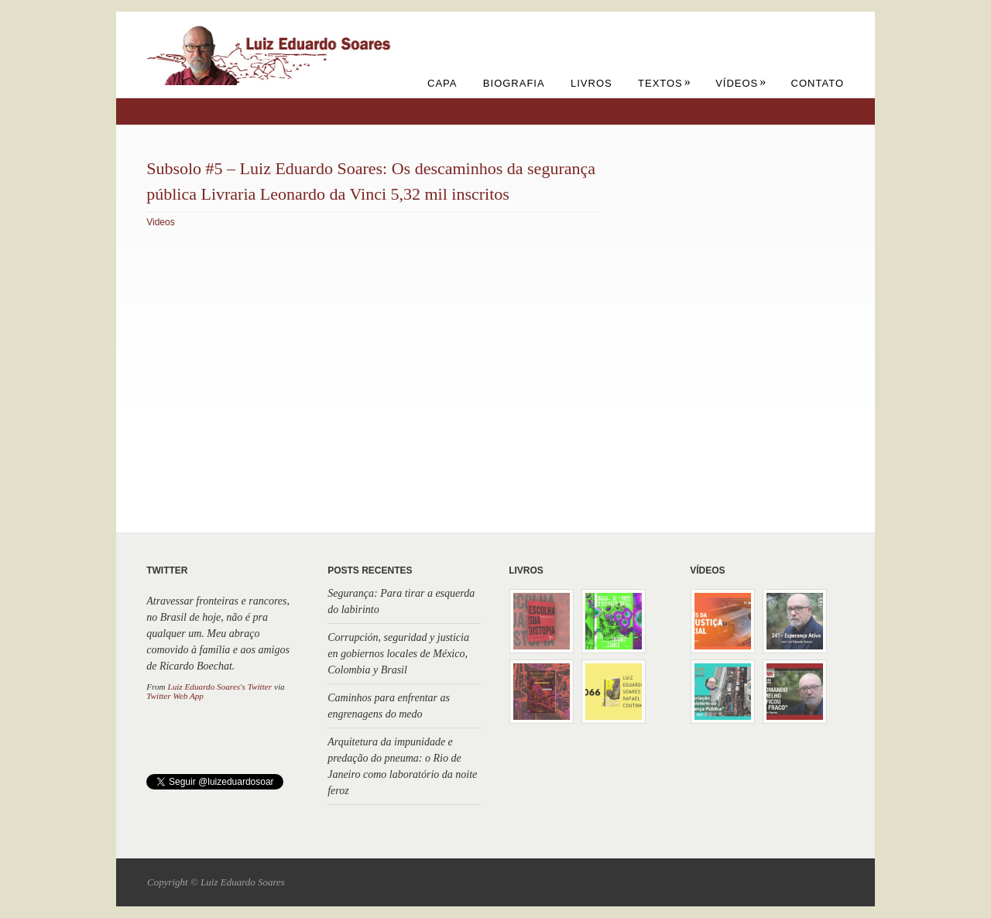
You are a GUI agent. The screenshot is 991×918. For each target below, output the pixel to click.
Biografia (514, 83)
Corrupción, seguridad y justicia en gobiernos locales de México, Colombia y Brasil (398, 654)
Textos (664, 83)
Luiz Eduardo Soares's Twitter (219, 686)
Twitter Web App (175, 695)
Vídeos (740, 83)
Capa (442, 83)
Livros (591, 83)
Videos (160, 222)
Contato (817, 83)
